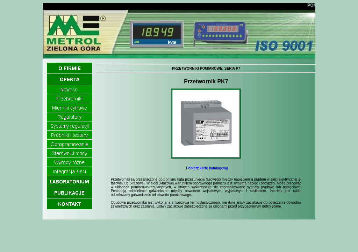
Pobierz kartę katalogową (207, 168)
